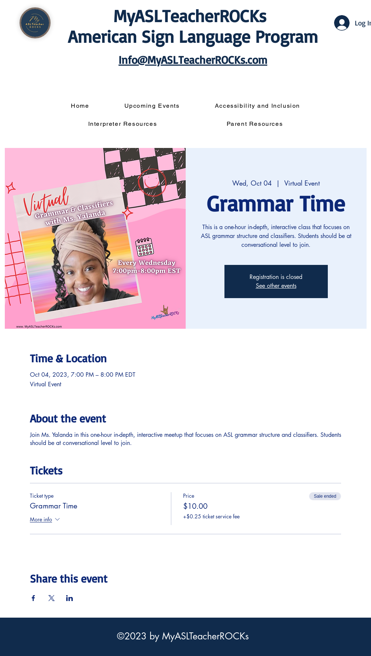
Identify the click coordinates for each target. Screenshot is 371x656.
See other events (276, 286)
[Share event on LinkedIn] (69, 598)
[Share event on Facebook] (33, 598)
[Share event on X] (51, 598)
